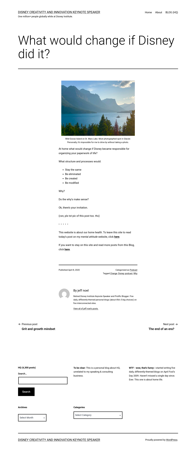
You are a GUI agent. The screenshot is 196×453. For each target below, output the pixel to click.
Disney (121, 273)
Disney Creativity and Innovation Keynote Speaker (59, 12)
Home (148, 12)
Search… (22, 373)
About (158, 12)
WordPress (171, 439)
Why (135, 273)
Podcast (133, 270)
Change (113, 273)
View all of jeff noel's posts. (85, 308)
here (116, 236)
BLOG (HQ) (172, 12)
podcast (129, 273)
